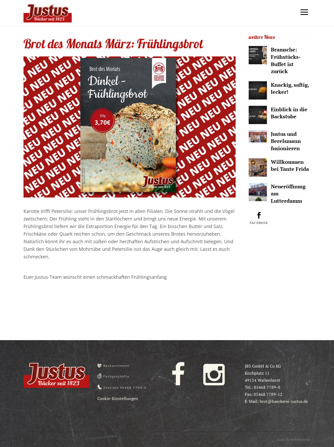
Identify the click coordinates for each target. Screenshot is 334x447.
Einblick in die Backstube (289, 113)
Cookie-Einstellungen (117, 398)
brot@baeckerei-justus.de (284, 401)
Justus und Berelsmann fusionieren (286, 141)
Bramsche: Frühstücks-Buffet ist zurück (286, 60)
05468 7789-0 (133, 388)
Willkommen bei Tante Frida (290, 165)
